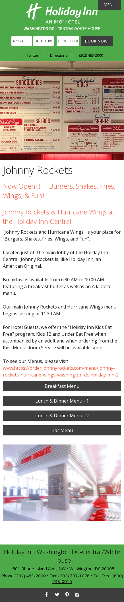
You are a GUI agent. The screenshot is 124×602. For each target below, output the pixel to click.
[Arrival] (21, 41)
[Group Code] (68, 41)
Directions (58, 55)
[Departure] (43, 41)
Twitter (32, 55)
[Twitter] (57, 595)
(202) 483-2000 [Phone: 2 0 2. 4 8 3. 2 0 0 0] (91, 55)
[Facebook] (46, 595)
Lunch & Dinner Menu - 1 (62, 401)
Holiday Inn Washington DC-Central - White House (62, 16)
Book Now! (97, 41)
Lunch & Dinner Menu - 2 (62, 415)
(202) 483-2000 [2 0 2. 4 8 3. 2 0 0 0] (30, 575)
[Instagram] (77, 595)
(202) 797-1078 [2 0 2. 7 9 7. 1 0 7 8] (74, 575)
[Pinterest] (67, 595)
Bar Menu (62, 430)
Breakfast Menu (62, 386)
